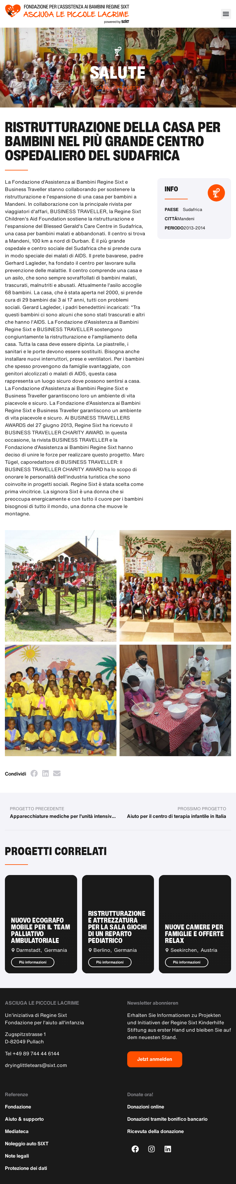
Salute (118, 72)
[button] (226, 14)
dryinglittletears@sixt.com (36, 1065)
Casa (102, 87)
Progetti (128, 87)
